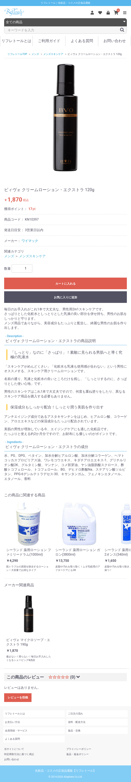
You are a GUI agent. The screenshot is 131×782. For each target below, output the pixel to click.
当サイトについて (14, 749)
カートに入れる (65, 283)
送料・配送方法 (76, 722)
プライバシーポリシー (78, 749)
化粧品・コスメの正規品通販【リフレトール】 (65, 770)
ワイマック (30, 241)
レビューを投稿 (18, 697)
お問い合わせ (114, 41)
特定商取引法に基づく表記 (19, 754)
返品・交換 (74, 730)
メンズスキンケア (32, 256)
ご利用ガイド (49, 41)
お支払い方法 (12, 722)
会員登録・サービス (16, 730)
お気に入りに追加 (65, 297)
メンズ (9, 256)
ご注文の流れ (75, 713)
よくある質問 (82, 41)
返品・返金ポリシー (77, 754)
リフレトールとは (16, 41)
